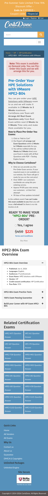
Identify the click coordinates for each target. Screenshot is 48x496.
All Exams (8, 438)
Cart (41, 18)
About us (8, 450)
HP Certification (25, 53)
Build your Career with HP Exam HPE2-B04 (21, 305)
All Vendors (9, 434)
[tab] (24, 263)
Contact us (8, 447)
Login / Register (30, 18)
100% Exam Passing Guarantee (18, 298)
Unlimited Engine (11, 467)
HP (15, 53)
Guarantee (8, 454)
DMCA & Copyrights (13, 458)
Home (8, 53)
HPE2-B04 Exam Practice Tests (18, 292)
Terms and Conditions (24, 236)
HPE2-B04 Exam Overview (16, 263)
